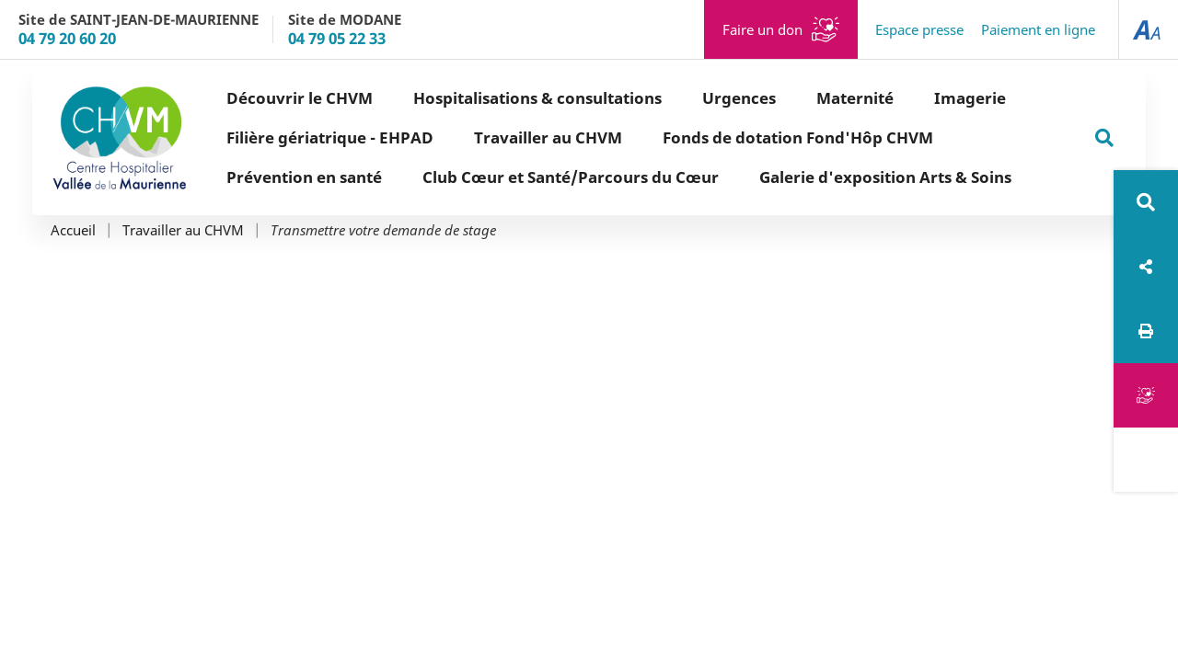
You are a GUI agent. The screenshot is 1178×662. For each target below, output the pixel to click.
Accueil (73, 230)
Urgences (739, 97)
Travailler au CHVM (183, 230)
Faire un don (762, 29)
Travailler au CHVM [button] (548, 137)
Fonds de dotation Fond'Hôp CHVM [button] (798, 137)
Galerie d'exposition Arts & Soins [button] (885, 177)
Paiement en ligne (1038, 29)
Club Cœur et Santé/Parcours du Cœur (570, 177)
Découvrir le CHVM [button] (299, 97)
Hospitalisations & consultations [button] (537, 97)
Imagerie (970, 97)
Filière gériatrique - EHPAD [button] (329, 137)
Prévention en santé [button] (304, 177)
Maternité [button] (855, 97)
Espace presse (919, 29)
